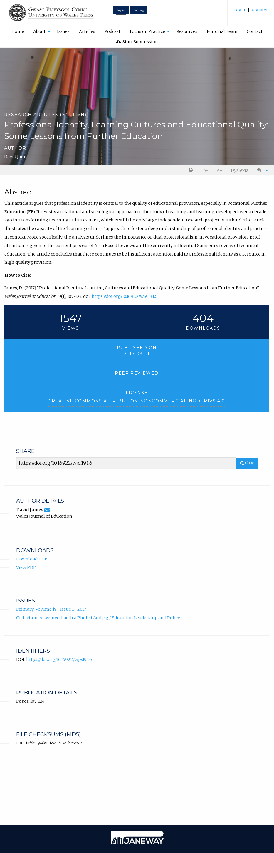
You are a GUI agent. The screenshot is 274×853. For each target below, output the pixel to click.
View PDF (26, 567)
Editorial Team (222, 31)
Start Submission (137, 41)
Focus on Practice (147, 31)
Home (17, 31)
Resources (186, 31)
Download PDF (31, 559)
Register (259, 10)
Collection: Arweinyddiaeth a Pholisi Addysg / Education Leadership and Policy (98, 617)
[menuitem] (250, 12)
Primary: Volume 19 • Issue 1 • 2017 (51, 609)
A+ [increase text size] (219, 170)
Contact (255, 31)
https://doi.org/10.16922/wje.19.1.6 (124, 296)
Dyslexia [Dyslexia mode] (239, 170)
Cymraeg (138, 10)
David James (17, 156)
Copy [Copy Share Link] (247, 462)
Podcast (112, 31)
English (121, 10)
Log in (240, 10)
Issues (63, 31)
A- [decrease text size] (205, 170)
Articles (87, 31)
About (39, 31)
